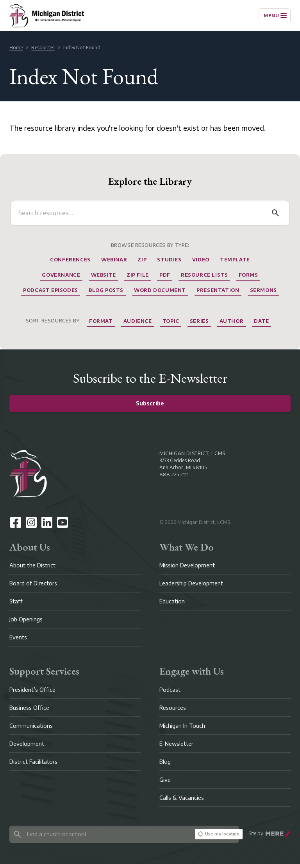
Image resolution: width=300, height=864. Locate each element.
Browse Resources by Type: (150, 245)
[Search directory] (101, 834)
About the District (32, 565)
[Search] (275, 213)
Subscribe (150, 403)
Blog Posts (106, 290)
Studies (169, 260)
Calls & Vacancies (181, 797)
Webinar (114, 260)
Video (200, 260)
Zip (142, 260)
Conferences (70, 260)
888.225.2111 (174, 474)
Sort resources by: (53, 321)
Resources (42, 47)
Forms (248, 275)
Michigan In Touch (182, 725)
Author (232, 321)
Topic (170, 321)
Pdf (164, 275)
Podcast (169, 689)
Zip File (138, 275)
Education (172, 601)
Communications (31, 725)
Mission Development (187, 565)
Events (18, 637)
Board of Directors (33, 583)
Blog (165, 761)
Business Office (29, 707)
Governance (61, 275)
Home (16, 47)
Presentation (217, 290)
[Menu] (275, 15)
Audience (137, 321)
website (103, 275)
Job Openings (26, 619)
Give (165, 779)
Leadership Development (191, 583)
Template (235, 260)
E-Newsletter (176, 743)
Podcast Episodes (50, 290)
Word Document (160, 290)
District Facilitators (33, 761)
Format (101, 321)
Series (199, 321)
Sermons (263, 290)
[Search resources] (142, 212)
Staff (16, 601)
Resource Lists (204, 275)
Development (26, 743)
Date (261, 321)
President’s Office (32, 689)
